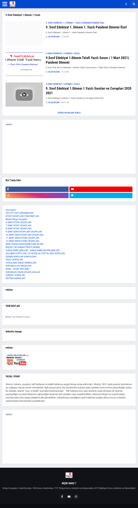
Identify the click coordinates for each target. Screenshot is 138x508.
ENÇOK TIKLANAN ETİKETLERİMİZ (23, 247)
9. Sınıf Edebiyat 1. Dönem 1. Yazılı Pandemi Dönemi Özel (86, 27)
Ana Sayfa (11, 210)
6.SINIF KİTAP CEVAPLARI (18, 222)
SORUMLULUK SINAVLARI (18, 265)
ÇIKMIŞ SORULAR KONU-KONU (21, 256)
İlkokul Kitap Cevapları (16, 219)
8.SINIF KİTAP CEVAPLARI (18, 228)
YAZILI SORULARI (14, 259)
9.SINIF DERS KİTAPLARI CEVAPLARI (24, 231)
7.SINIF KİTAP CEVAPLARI (18, 225)
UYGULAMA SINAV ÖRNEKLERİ (21, 262)
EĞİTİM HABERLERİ (15, 278)
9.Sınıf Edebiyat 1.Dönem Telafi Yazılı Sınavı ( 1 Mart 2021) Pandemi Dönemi (87, 60)
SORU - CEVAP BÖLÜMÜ (17, 269)
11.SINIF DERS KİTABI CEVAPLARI (22, 238)
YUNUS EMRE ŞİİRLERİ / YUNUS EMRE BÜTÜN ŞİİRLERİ (33, 250)
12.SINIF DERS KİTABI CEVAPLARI (22, 241)
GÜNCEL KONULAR (15, 275)
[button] (5, 4)
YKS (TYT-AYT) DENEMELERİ (19, 213)
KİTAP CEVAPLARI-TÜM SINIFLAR (22, 216)
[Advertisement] (69, 148)
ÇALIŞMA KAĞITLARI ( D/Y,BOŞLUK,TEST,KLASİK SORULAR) (35, 253)
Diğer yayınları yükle (69, 113)
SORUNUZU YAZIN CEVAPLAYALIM (23, 272)
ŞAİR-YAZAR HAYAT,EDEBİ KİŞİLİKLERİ (24, 244)
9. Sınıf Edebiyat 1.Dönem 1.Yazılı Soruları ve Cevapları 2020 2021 (88, 90)
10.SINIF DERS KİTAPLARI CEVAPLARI (24, 235)
